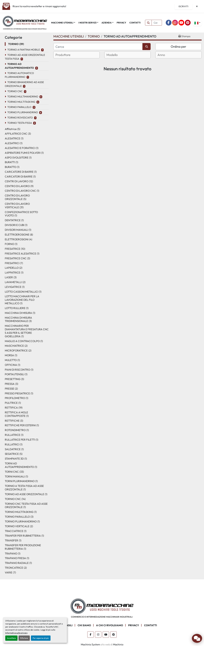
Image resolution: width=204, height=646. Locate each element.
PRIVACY (121, 22)
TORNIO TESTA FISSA (19, 122)
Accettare (11, 638)
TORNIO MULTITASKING (21, 101)
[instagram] (175, 23)
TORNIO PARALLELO (19, 107)
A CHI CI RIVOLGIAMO (109, 625)
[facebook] (168, 23)
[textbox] (66, 54)
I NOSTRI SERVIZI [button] (87, 22)
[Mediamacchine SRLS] (102, 607)
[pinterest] (188, 23)
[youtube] (181, 23)
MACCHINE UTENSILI (62, 22)
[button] (63, 22)
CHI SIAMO (84, 625)
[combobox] (76, 54)
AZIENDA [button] (107, 22)
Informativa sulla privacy (16, 632)
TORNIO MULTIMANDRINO (22, 96)
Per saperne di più (41, 638)
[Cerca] (97, 46)
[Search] (157, 23)
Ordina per (178, 46)
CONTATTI (135, 22)
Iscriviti (183, 6)
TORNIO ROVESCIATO (20, 117)
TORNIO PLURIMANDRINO (22, 112)
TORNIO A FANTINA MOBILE (23, 49)
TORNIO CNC (15, 91)
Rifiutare (24, 638)
